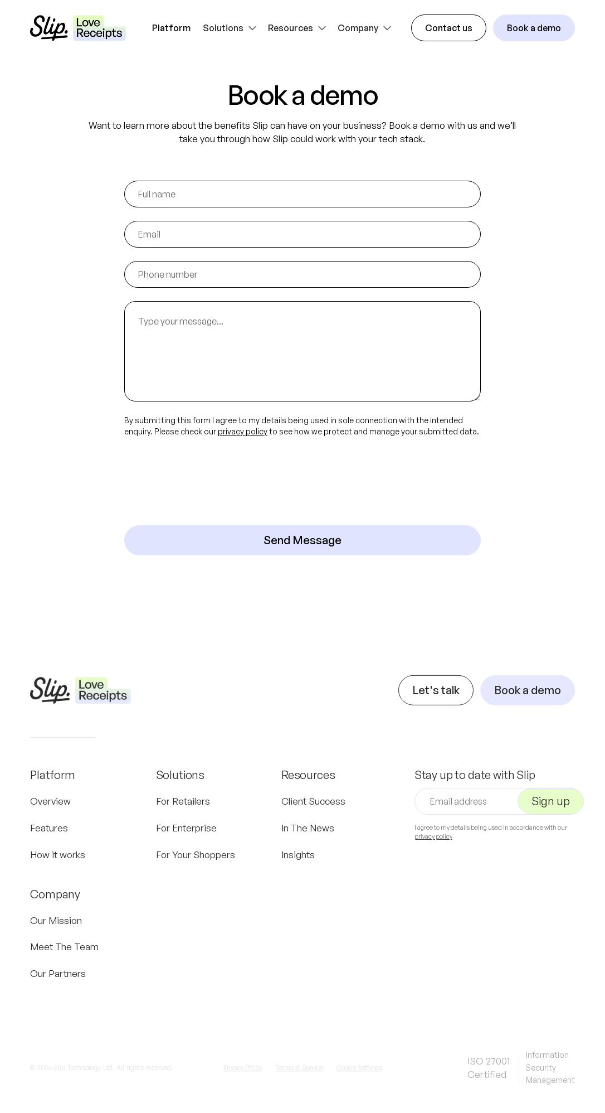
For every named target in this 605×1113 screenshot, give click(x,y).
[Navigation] (80, 701)
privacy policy (242, 431)
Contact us (448, 27)
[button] (231, 28)
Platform (171, 27)
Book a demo (534, 27)
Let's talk (436, 701)
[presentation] (209, 481)
